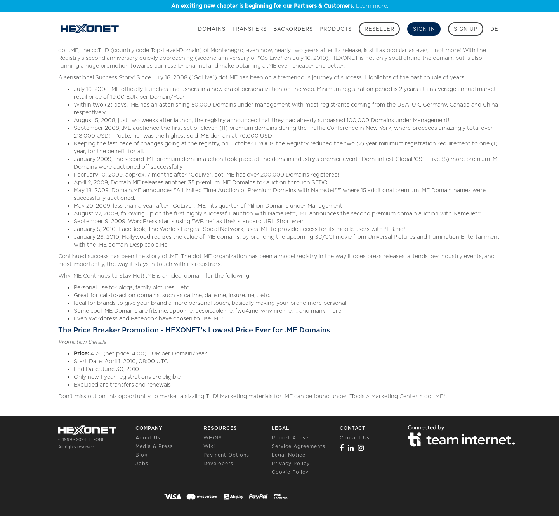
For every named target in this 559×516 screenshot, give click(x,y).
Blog (141, 455)
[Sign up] (465, 29)
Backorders (293, 29)
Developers (218, 463)
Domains (212, 29)
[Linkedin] (351, 448)
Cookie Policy (290, 472)
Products (335, 29)
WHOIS (212, 438)
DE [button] (494, 29)
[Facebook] (342, 448)
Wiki (209, 446)
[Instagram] (361, 448)
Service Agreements (298, 446)
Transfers (249, 29)
